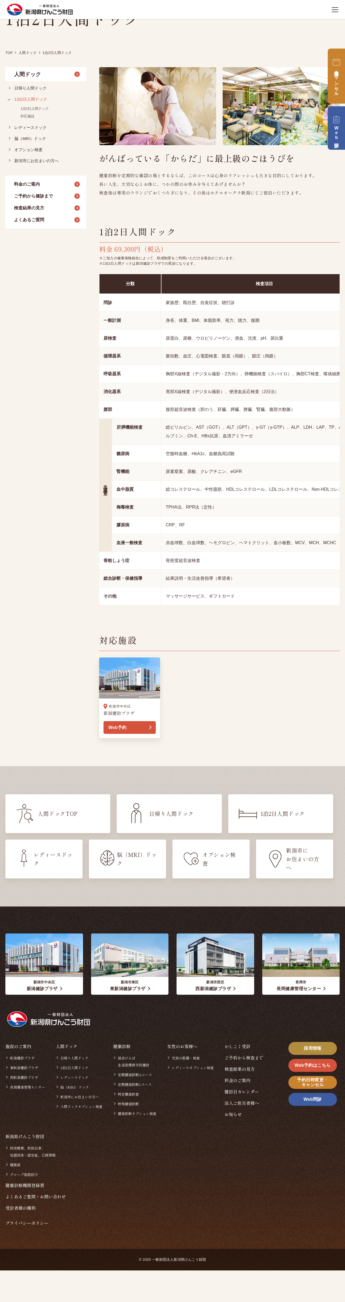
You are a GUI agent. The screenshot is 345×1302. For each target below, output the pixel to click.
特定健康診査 (128, 1125)
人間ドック (27, 106)
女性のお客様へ (182, 1078)
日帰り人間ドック (30, 120)
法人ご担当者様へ (242, 1134)
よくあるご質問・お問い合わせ (35, 1228)
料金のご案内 (27, 215)
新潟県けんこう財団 (24, 1168)
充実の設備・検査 (186, 1089)
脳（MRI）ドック (30, 170)
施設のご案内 (18, 1078)
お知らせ (233, 1146)
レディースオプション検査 (193, 1099)
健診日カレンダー (242, 1123)
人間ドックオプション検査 (81, 1138)
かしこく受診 (237, 1078)
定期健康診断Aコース (135, 1106)
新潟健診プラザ (22, 1089)
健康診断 (121, 1078)
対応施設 (27, 148)
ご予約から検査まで (244, 1089)
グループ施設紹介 (24, 1206)
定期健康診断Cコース (135, 1116)
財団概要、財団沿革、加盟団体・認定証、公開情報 (33, 1183)
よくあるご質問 (29, 251)
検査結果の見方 (29, 239)
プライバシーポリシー (27, 1254)
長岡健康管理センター (27, 1118)
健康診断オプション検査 (137, 1145)
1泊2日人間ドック (30, 131)
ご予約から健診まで (33, 227)
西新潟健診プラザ (24, 1109)
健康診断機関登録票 (24, 1217)
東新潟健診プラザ (24, 1099)
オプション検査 (28, 181)
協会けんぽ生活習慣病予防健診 (133, 1093)
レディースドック (30, 159)
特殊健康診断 (128, 1135)
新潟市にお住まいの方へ (36, 192)
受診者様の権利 (20, 1239)
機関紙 (15, 1196)
